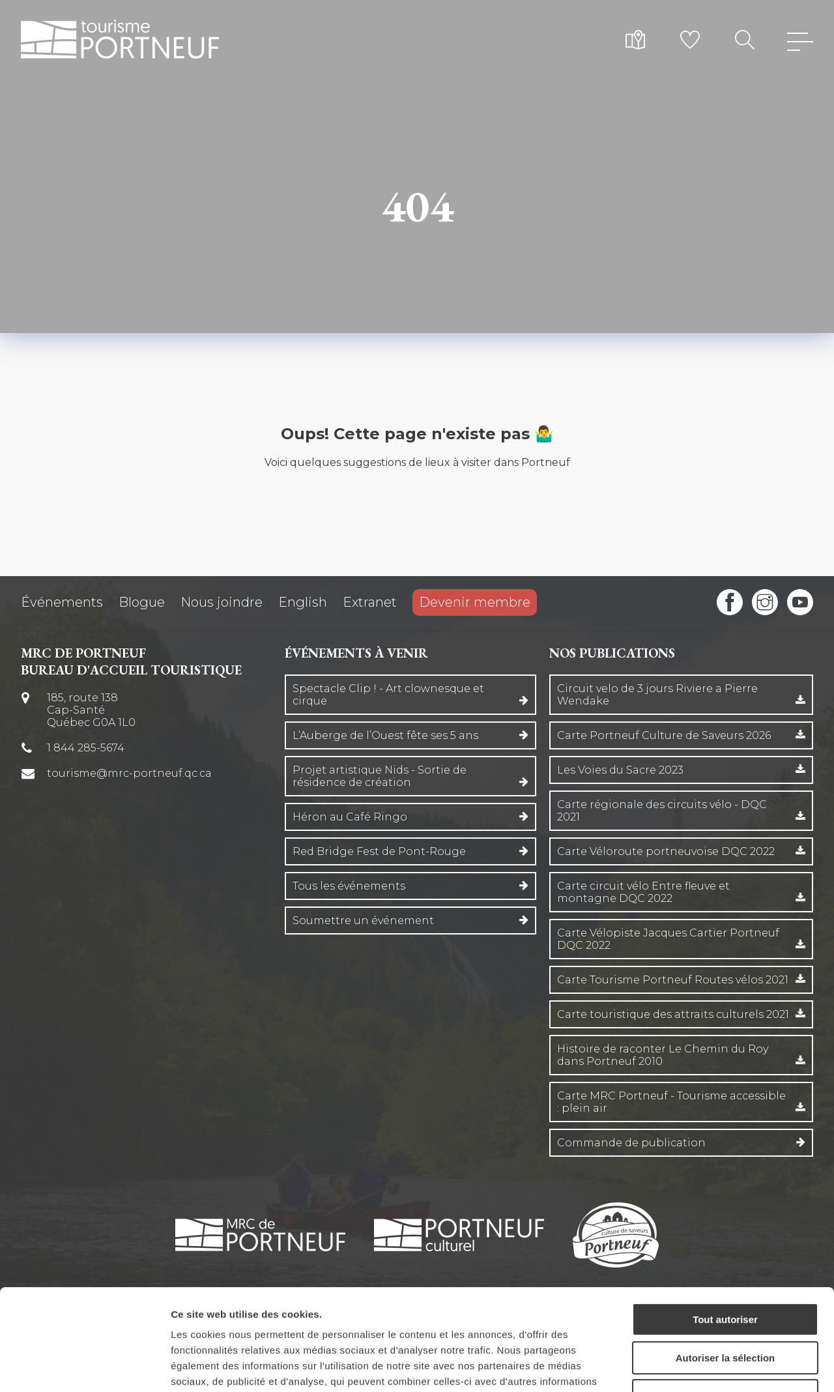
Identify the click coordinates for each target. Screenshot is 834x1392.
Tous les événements (349, 886)
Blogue (142, 602)
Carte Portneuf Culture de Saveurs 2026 (664, 735)
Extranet (370, 602)
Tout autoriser (725, 1232)
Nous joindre (221, 602)
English (302, 602)
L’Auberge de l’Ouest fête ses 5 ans (385, 735)
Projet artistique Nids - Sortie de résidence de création (380, 776)
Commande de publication (631, 1143)
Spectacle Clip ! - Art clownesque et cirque (388, 694)
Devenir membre (474, 602)
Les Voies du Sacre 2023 (620, 770)
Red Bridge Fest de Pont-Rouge (379, 851)
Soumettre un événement (363, 920)
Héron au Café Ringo (350, 817)
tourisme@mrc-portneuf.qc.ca (129, 773)
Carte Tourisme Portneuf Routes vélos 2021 (672, 980)
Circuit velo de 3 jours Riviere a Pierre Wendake (657, 694)
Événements (62, 602)
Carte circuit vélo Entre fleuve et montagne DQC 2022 (643, 892)
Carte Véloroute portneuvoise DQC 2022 (666, 851)
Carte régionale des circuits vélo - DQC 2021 (662, 810)
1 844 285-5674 (85, 748)
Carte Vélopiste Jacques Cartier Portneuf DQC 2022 (668, 939)
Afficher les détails (718, 1366)
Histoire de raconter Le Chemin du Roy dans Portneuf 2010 (662, 1055)
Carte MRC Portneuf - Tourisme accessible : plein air (671, 1102)
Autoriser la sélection (725, 1271)
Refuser (725, 1308)
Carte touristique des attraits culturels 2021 (673, 1014)
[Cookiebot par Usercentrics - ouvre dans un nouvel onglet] (84, 1366)
